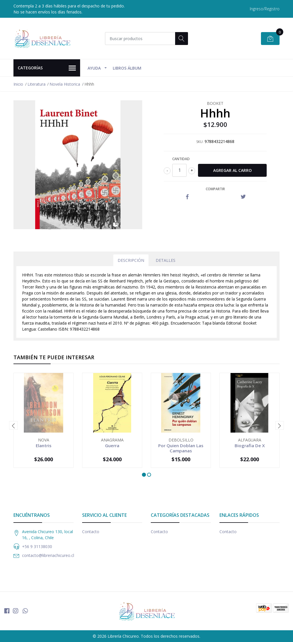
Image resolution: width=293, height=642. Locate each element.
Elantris (44, 445)
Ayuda (94, 68)
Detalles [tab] (165, 260)
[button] (143, 475)
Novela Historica (65, 84)
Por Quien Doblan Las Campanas (180, 448)
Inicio (18, 84)
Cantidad (181, 158)
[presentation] (13, 425)
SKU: (199, 141)
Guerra (112, 445)
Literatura (36, 84)
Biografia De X (250, 445)
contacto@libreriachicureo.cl (48, 555)
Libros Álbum (127, 68)
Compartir (215, 188)
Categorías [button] (47, 68)
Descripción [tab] (131, 260)
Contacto (90, 531)
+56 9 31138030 (37, 546)
